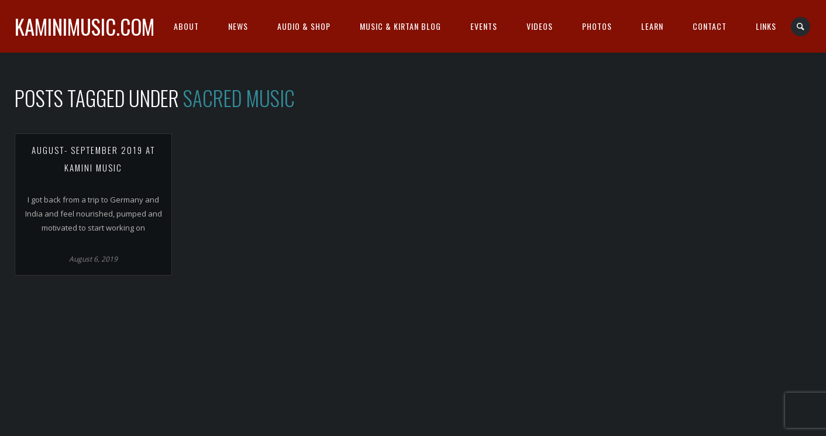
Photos (597, 26)
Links (766, 26)
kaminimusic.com (84, 26)
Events (483, 26)
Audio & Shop (304, 26)
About (186, 26)
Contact (710, 26)
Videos (539, 26)
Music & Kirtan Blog (400, 26)
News (238, 26)
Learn (652, 26)
